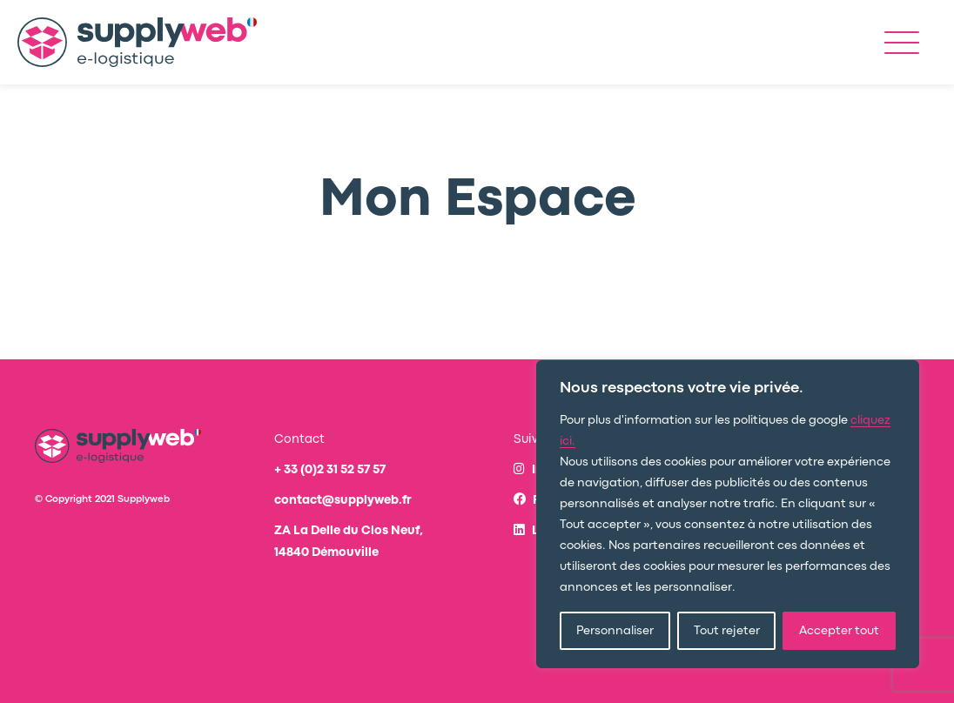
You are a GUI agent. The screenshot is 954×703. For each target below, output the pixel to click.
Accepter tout (839, 631)
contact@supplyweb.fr (343, 500)
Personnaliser (615, 631)
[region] (727, 514)
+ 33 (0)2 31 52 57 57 (330, 470)
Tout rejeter (727, 631)
